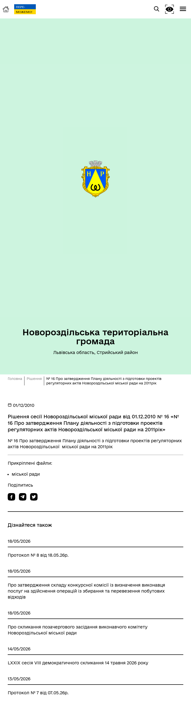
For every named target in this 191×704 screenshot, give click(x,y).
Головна (15, 379)
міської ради (26, 474)
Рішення (34, 379)
